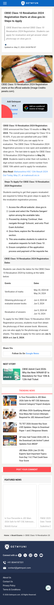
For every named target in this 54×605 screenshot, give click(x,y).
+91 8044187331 (15, 562)
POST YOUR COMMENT (27, 469)
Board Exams (17, 535)
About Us (7, 577)
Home (6, 535)
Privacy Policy (9, 585)
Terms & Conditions (11, 589)
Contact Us (8, 581)
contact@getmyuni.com (19, 568)
